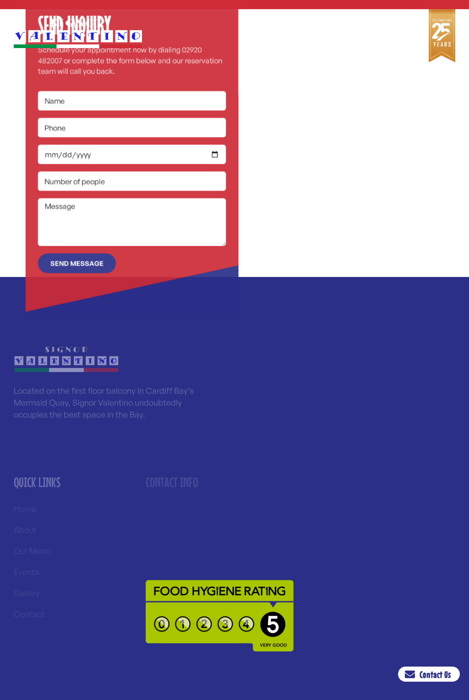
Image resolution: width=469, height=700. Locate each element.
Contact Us (437, 674)
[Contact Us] (412, 674)
